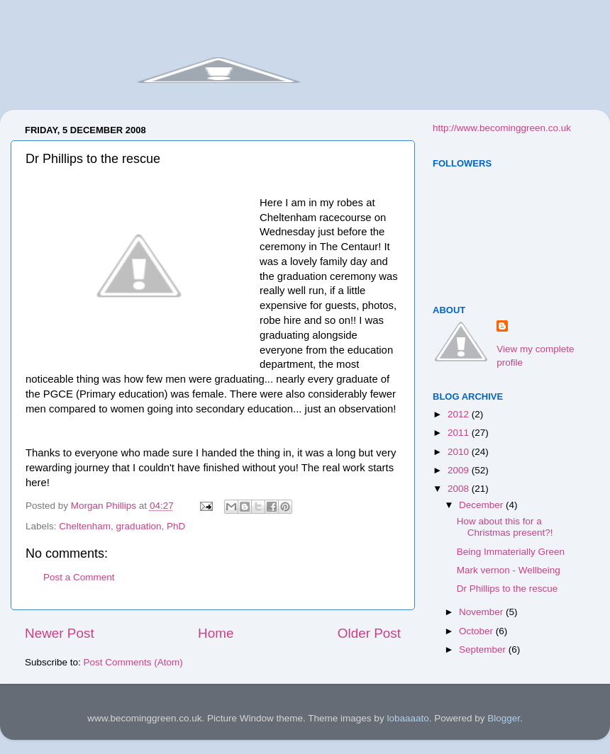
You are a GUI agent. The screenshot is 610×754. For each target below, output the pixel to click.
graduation (139, 526)
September (484, 649)
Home (215, 633)
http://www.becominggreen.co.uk (502, 128)
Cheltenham (85, 526)
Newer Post (59, 633)
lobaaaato (407, 718)
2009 (460, 470)
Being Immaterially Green (511, 551)
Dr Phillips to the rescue (507, 588)
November (482, 612)
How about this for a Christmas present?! (505, 527)
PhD (176, 526)
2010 (460, 451)
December (482, 505)
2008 (460, 488)
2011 (460, 432)
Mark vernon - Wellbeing (508, 570)
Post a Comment (79, 577)
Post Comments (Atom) (133, 662)
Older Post (369, 633)
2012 (460, 414)
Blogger (503, 718)
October (477, 631)
